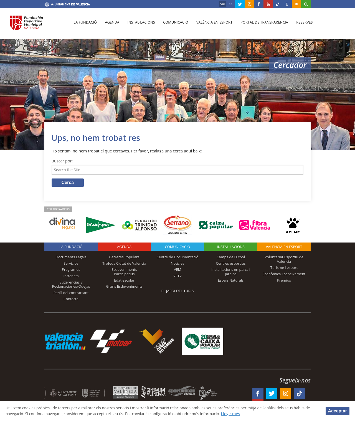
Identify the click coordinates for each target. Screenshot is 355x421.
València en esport (211, 25)
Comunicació (173, 25)
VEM (177, 270)
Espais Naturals (231, 280)
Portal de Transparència (261, 25)
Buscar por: (62, 161)
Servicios (71, 263)
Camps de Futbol (231, 257)
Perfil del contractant (71, 293)
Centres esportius (231, 263)
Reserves (300, 25)
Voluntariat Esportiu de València (284, 260)
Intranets (71, 276)
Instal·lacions (139, 25)
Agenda (111, 25)
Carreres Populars (124, 257)
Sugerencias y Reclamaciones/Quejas (71, 285)
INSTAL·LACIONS (231, 247)
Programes (71, 270)
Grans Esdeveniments (124, 287)
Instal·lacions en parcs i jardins (230, 272)
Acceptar (337, 410)
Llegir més (261, 413)
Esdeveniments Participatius (124, 272)
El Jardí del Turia (177, 291)
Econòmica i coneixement (284, 274)
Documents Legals (71, 257)
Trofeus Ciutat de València (124, 263)
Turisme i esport (284, 268)
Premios (284, 280)
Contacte (71, 299)
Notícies (177, 263)
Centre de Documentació (178, 257)
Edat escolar (124, 280)
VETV (177, 276)
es (230, 4)
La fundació (85, 25)
